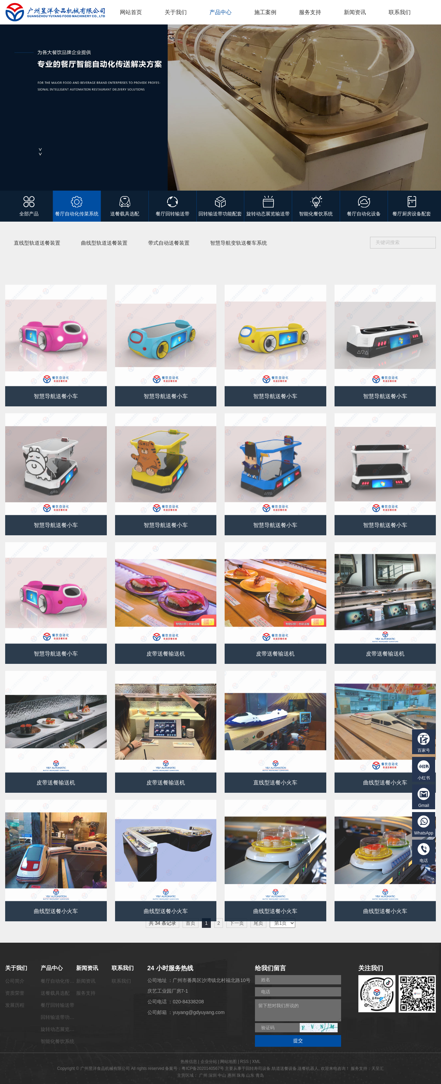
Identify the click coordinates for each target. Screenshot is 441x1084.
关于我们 (176, 12)
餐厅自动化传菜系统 (62, 981)
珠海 (241, 1075)
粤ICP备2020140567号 (203, 1068)
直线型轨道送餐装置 (37, 243)
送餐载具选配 (55, 993)
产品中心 (220, 12)
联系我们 (400, 12)
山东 (250, 1075)
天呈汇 (377, 1068)
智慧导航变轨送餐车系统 (238, 243)
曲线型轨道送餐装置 (104, 243)
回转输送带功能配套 (62, 1017)
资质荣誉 (14, 993)
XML (256, 1061)
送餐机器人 (308, 1068)
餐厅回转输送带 (57, 1005)
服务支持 (310, 12)
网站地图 (228, 1061)
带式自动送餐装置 (168, 243)
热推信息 (189, 1061)
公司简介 (14, 981)
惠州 (231, 1075)
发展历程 (14, 1005)
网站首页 (131, 12)
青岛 (260, 1075)
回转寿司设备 (258, 1068)
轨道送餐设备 (284, 1068)
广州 (203, 1075)
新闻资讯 (355, 12)
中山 (222, 1075)
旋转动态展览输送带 (62, 1029)
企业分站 (209, 1061)
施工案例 (265, 12)
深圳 (212, 1075)
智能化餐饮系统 (57, 1041)
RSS (244, 1061)
